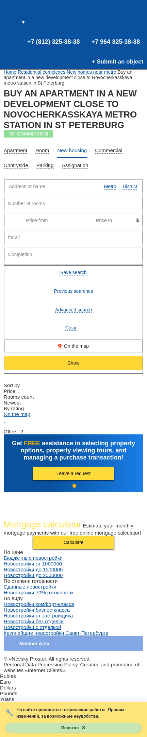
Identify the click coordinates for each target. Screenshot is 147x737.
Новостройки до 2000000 (33, 575)
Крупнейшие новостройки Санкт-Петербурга (56, 633)
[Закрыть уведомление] (73, 728)
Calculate (73, 542)
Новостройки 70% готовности (38, 592)
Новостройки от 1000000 (33, 564)
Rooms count (19, 397)
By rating (14, 408)
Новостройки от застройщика (38, 615)
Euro (5, 682)
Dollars (8, 687)
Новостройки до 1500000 (33, 569)
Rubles (8, 676)
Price (9, 391)
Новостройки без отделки (34, 621)
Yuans (7, 699)
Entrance (137, 22)
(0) (126, 22)
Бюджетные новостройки (33, 558)
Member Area (34, 643)
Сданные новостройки (30, 587)
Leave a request (73, 473)
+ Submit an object (118, 61)
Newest (12, 403)
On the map (73, 346)
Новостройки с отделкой (32, 627)
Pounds (8, 693)
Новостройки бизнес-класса (37, 610)
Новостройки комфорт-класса (39, 604)
